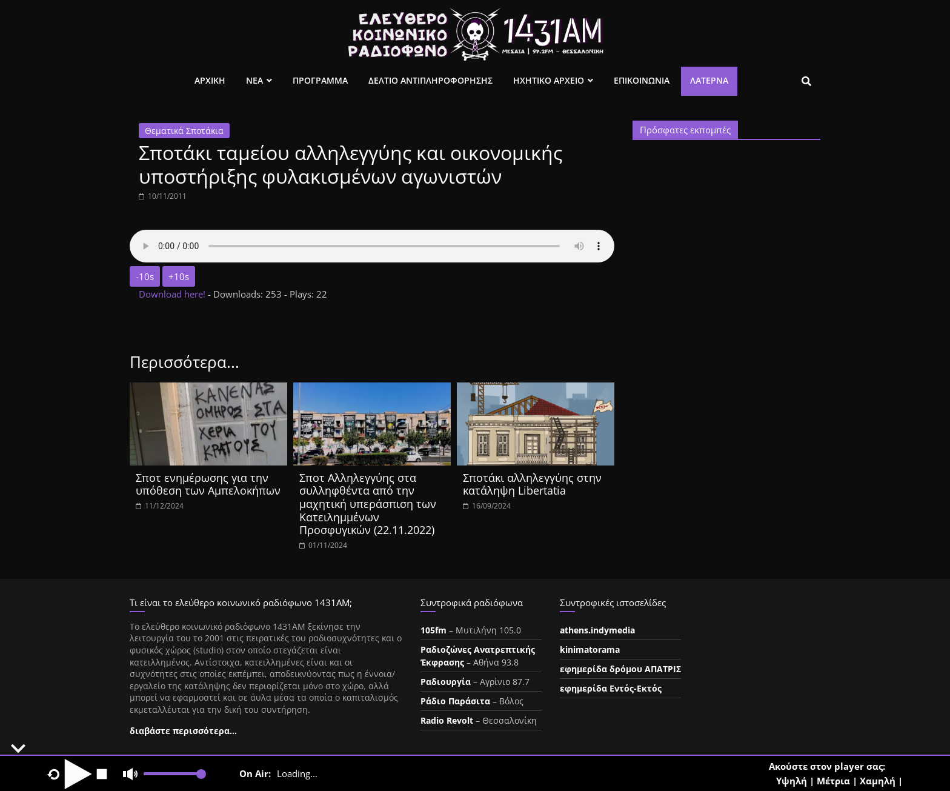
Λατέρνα (709, 80)
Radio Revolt (446, 720)
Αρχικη (209, 80)
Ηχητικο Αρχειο (548, 80)
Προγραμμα (320, 80)
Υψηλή (791, 781)
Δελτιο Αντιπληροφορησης (430, 80)
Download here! (173, 294)
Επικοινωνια (641, 80)
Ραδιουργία (445, 681)
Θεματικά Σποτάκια (184, 130)
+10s (178, 276)
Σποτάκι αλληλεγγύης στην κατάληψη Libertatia (532, 484)
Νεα (254, 80)
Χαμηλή (877, 781)
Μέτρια (833, 781)
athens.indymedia (597, 630)
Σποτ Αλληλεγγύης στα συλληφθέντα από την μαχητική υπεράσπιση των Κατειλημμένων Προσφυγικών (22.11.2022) (367, 503)
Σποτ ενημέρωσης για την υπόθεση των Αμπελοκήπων (208, 484)
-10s (145, 276)
